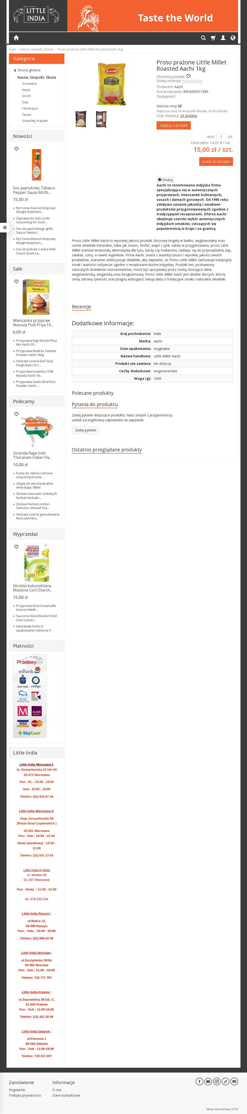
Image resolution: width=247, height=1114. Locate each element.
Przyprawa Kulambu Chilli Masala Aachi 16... (34, 373)
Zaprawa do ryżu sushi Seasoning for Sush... (33, 220)
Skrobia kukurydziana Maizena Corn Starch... (32, 588)
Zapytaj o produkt (174, 125)
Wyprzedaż (25, 534)
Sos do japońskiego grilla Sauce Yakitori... (34, 230)
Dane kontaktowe (66, 1095)
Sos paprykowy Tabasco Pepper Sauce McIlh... (34, 190)
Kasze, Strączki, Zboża (37, 77)
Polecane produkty (93, 393)
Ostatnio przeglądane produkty (107, 449)
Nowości (22, 136)
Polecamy (23, 401)
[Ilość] (221, 136)
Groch (26, 96)
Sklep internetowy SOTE (222, 1109)
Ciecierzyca (30, 108)
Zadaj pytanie (85, 430)
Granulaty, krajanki (35, 121)
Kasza (26, 90)
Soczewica (29, 84)
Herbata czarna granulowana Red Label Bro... (37, 516)
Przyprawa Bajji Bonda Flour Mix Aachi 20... (36, 342)
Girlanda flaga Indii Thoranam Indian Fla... (32, 455)
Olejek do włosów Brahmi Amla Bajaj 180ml (34, 485)
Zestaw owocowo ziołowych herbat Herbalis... (36, 495)
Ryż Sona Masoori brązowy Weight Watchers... (36, 241)
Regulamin (17, 1089)
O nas (57, 1089)
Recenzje (81, 306)
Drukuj (165, 179)
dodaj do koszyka (216, 161)
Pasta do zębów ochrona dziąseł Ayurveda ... (34, 475)
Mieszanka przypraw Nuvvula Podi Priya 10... (33, 322)
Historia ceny (169, 106)
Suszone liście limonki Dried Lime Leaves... (36, 618)
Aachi (178, 86)
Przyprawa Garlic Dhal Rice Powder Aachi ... (35, 384)
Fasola (26, 115)
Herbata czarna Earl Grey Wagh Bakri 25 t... (34, 363)
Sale (17, 268)
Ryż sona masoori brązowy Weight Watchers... (35, 210)
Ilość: (211, 136)
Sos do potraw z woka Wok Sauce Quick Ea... (36, 251)
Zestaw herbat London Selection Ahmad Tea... (32, 506)
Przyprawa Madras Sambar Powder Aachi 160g (36, 353)
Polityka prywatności (25, 1095)
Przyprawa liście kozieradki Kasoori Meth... (36, 608)
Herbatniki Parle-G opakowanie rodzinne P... (34, 628)
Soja (25, 102)
